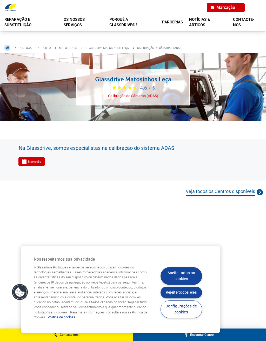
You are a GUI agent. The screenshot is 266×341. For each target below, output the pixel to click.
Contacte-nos (243, 22)
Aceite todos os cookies (181, 276)
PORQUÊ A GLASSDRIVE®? (123, 22)
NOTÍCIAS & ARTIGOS (199, 22)
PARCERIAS (172, 22)
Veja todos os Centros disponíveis (220, 191)
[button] (20, 292)
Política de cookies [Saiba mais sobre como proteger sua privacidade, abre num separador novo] (61, 317)
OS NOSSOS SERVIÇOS (74, 22)
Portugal (26, 48)
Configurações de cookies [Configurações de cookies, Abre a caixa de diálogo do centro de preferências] (181, 309)
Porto (46, 48)
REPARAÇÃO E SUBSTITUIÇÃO (17, 22)
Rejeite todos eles (181, 293)
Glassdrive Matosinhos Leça (107, 48)
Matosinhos (68, 48)
